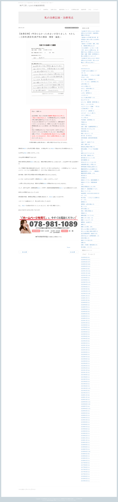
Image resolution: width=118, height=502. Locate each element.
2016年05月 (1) (85, 478)
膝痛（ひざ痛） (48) (86, 226)
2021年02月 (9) (85, 390)
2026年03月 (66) (85, 264)
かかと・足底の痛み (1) (87, 88)
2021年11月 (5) (85, 372)
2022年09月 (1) (85, 352)
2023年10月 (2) (85, 322)
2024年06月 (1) (85, 309)
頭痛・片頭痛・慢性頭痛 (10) (89, 244)
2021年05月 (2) (85, 383)
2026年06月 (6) (85, 257)
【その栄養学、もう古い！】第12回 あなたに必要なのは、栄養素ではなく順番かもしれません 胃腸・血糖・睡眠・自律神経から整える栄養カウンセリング (90, 52)
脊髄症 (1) (84, 213)
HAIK (74, 500)
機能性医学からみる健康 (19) (89, 169)
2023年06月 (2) (85, 331)
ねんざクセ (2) (85, 99)
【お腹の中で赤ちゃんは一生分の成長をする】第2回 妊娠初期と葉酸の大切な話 (90, 33)
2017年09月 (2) (85, 462)
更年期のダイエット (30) (88, 157)
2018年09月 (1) (85, 444)
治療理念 (45, 9)
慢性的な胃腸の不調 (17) (88, 146)
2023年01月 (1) (85, 343)
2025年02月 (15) (85, 291)
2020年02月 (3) (85, 415)
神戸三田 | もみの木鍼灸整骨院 (32, 5)
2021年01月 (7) (85, 392)
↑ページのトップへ (23, 489)
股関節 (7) (84, 202)
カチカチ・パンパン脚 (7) (88, 113)
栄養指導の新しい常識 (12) (88, 164)
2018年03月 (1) (85, 458)
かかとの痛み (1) (86, 86)
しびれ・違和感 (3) (86, 93)
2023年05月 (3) (85, 334)
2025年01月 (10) (85, 293)
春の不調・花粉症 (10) (87, 155)
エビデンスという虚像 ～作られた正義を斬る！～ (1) (90, 107)
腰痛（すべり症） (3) (87, 217)
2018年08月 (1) (85, 447)
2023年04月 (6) (85, 336)
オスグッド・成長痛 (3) (87, 110)
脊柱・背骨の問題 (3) (87, 211)
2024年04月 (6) (85, 311)
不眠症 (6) (84, 122)
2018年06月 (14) (85, 451)
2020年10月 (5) (85, 399)
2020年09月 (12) (85, 401)
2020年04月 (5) (85, 410)
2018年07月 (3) (85, 449)
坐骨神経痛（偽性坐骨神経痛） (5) (89, 139)
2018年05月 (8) (85, 453)
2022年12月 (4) (85, 345)
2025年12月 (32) (85, 271)
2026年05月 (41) (85, 259)
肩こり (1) (84, 206)
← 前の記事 (23, 252)
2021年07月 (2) (85, 379)
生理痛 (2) (84, 177)
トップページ (32, 489)
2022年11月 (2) (85, 347)
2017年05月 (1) (85, 469)
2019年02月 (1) (85, 435)
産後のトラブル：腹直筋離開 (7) (90, 180)
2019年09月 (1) (85, 422)
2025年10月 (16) (85, 275)
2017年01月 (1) (85, 474)
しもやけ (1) (84, 95)
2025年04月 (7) (85, 286)
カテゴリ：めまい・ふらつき (71, 27)
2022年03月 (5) (85, 365)
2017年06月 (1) (85, 467)
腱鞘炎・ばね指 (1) (86, 222)
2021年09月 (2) (85, 374)
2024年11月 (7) (85, 298)
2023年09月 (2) (85, 325)
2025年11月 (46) (85, 273)
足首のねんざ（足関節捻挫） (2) (90, 235)
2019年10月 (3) (85, 419)
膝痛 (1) (83, 224)
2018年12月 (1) (85, 438)
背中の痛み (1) (85, 208)
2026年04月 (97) (85, 261)
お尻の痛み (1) (85, 84)
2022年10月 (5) (85, 349)
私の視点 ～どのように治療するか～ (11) (90, 198)
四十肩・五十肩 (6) (86, 135)
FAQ (90, 9)
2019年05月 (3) (85, 431)
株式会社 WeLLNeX (47, 498)
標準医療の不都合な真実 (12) (89, 166)
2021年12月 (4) (85, 370)
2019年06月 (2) (85, 429)
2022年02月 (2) (85, 368)
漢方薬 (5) (84, 175)
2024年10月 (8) (85, 300)
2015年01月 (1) (85, 480)
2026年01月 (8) (85, 268)
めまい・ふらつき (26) (87, 104)
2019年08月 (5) (85, 424)
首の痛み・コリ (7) (86, 247)
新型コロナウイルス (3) (87, 153)
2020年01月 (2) (85, 417)
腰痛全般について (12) (87, 215)
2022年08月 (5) (85, 354)
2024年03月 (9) (85, 313)
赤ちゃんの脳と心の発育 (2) (89, 229)
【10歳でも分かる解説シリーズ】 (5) (89, 72)
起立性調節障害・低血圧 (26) (89, 233)
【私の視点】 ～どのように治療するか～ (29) (90, 76)
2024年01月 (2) (85, 318)
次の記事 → (73, 252)
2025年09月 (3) (85, 277)
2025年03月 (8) (85, 289)
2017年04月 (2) (85, 471)
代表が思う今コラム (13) (88, 128)
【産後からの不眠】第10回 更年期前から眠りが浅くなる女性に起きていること (90, 39)
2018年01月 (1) (85, 460)
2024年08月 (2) (85, 304)
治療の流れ (54, 9)
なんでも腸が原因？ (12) (88, 97)
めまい (25, 148)
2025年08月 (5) (85, 280)
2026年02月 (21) (85, 266)
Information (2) (85, 68)
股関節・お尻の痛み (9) (87, 204)
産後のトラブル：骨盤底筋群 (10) (89, 183)
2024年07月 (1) (85, 307)
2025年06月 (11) (85, 284)
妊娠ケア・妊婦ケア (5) (87, 142)
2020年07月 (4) (85, 406)
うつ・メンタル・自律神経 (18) (90, 81)
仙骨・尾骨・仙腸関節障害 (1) (89, 126)
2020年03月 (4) (85, 413)
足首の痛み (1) (85, 238)
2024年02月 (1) (85, 316)
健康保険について (64, 9)
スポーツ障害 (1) (86, 115)
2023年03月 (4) (85, 338)
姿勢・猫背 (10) (85, 144)
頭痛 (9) (83, 242)
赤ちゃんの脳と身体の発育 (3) (89, 231)
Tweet (68, 247)
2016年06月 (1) (85, 476)
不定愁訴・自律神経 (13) (88, 119)
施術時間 (83, 9)
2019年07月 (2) (85, 426)
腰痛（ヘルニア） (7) (87, 220)
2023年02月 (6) (85, 341)
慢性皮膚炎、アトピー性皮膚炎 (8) (89, 150)
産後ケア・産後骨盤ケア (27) (89, 188)
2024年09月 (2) (85, 302)
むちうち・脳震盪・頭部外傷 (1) (90, 102)
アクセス (95, 9)
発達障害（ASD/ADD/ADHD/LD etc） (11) (90, 194)
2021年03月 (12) (85, 388)
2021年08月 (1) (85, 377)
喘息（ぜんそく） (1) (87, 133)
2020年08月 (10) (85, 404)
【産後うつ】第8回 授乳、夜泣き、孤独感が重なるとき (90, 44)
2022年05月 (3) (85, 361)
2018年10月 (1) (85, 442)
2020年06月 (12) (85, 408)
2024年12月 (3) (85, 295)
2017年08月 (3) (85, 465)
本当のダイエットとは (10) (88, 162)
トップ (39, 9)
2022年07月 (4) (85, 356)
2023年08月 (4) (85, 327)
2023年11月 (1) (85, 320)
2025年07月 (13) (85, 282)
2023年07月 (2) (85, 329)
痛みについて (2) (86, 191)
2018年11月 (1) (85, 440)
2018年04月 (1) (85, 456)
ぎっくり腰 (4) (85, 90)
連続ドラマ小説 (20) (86, 240)
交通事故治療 (75, 9)
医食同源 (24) (85, 131)
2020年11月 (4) (85, 397)
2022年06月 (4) (85, 359)
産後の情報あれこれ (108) (88, 186)
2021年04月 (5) (85, 386)
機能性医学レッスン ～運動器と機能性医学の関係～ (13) (90, 172)
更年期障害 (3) (85, 160)
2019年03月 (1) (85, 433)
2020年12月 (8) (85, 395)
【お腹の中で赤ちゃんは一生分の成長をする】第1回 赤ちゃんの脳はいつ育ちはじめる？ (90, 60)
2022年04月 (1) (85, 363)
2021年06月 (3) (85, 381)
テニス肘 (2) (84, 117)
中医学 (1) (84, 124)
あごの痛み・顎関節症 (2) (88, 79)
